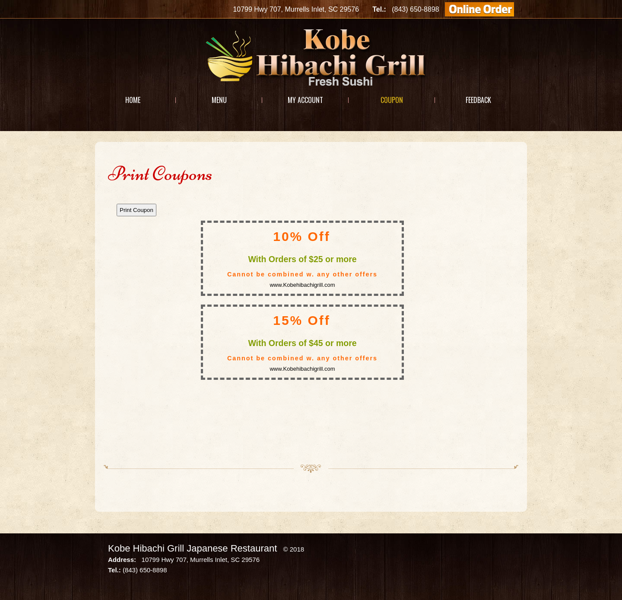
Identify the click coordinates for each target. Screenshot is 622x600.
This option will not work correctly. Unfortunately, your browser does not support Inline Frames (311, 325)
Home (132, 100)
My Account (305, 100)
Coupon (392, 100)
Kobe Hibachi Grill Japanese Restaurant (192, 548)
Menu (219, 100)
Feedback (478, 100)
